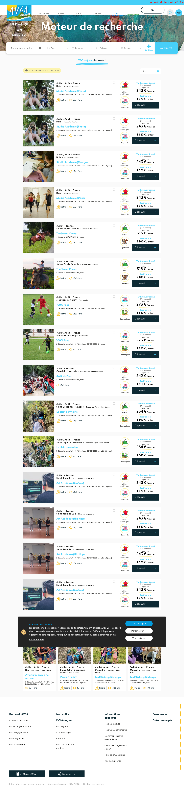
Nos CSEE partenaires (116, 729)
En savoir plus (36, 639)
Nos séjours (62, 726)
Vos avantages (63, 732)
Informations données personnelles (27, 784)
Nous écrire (68, 774)
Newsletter (133, 15)
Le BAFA (60, 738)
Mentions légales (57, 784)
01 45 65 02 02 (28, 774)
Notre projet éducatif (20, 726)
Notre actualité (112, 723)
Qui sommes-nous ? (19, 720)
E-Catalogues (117, 15)
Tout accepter (139, 623)
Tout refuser (139, 638)
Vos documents (113, 761)
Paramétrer (137, 630)
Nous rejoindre (16, 738)
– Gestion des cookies (92, 784)
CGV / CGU (74, 784)
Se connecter (153, 11)
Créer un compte (162, 720)
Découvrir (140, 105)
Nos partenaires (17, 744)
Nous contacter (98, 15)
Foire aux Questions (115, 754)
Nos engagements (18, 732)
